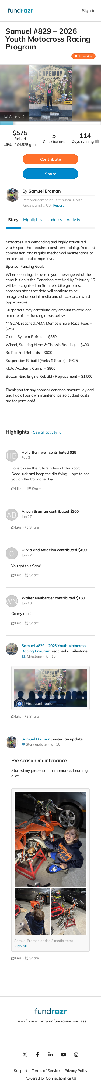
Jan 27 (27, 516)
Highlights (32, 219)
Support (20, 1070)
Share (50, 173)
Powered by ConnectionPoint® (50, 1078)
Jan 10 (51, 656)
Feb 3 (26, 457)
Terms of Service (46, 1070)
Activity (73, 219)
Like (16, 488)
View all (20, 946)
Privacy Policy (76, 1070)
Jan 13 (27, 603)
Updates (54, 219)
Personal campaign (38, 200)
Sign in (89, 10)
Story (13, 219)
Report (58, 205)
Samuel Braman (45, 191)
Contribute (50, 159)
